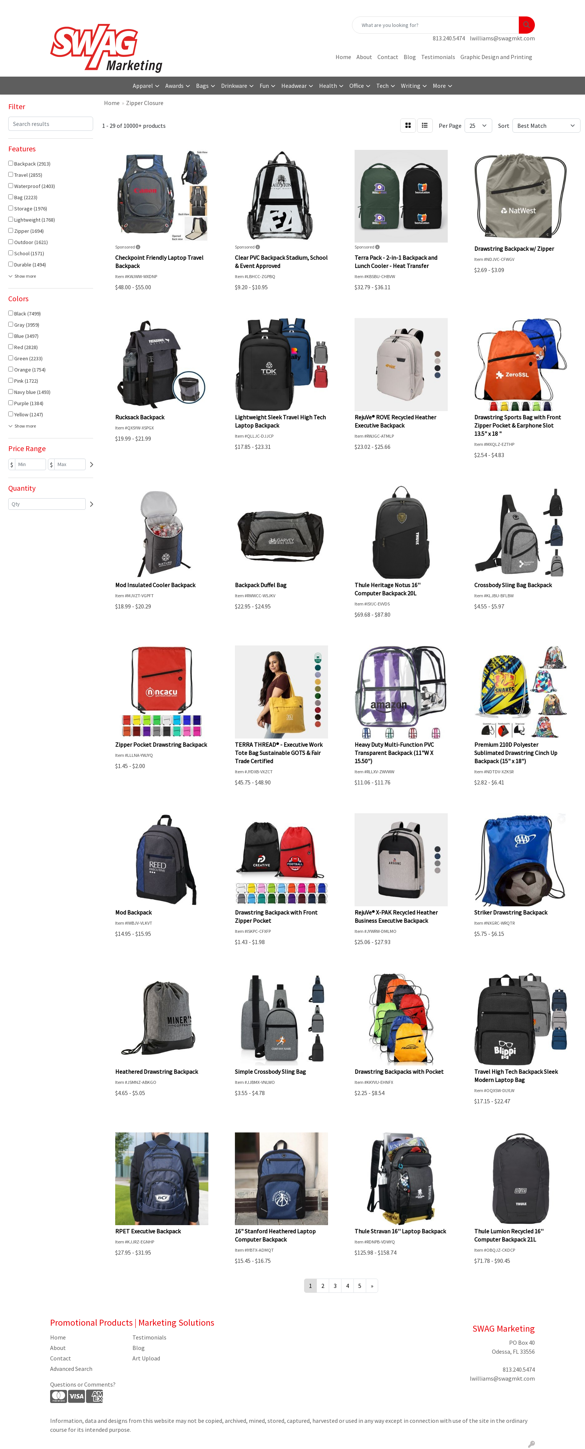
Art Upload (146, 1358)
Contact (387, 57)
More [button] (439, 85)
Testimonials (438, 57)
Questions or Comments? (83, 1384)
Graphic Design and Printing (496, 57)
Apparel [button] (143, 85)
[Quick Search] (435, 25)
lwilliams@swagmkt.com (502, 38)
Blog (410, 57)
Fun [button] (264, 85)
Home (343, 57)
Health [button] (328, 85)
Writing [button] (410, 85)
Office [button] (356, 85)
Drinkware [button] (234, 85)
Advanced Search (71, 1368)
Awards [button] (174, 85)
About (364, 57)
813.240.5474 (449, 38)
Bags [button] (202, 85)
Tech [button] (382, 85)
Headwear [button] (294, 85)
